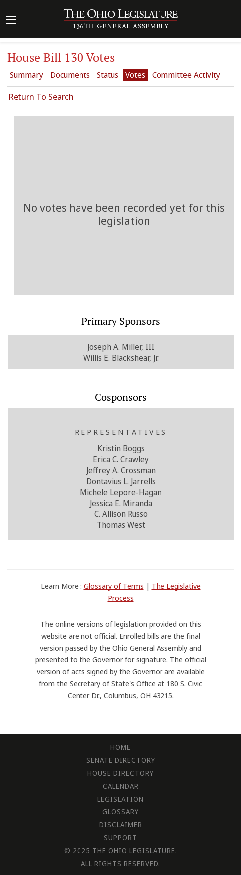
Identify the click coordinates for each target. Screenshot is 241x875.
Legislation (120, 798)
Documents (70, 75)
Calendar (121, 786)
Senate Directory (120, 760)
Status (107, 75)
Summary (26, 75)
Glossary (120, 811)
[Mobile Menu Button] (11, 21)
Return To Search (41, 96)
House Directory (120, 773)
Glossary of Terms (114, 586)
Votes (135, 75)
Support (120, 837)
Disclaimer (120, 824)
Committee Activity (186, 75)
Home (120, 747)
